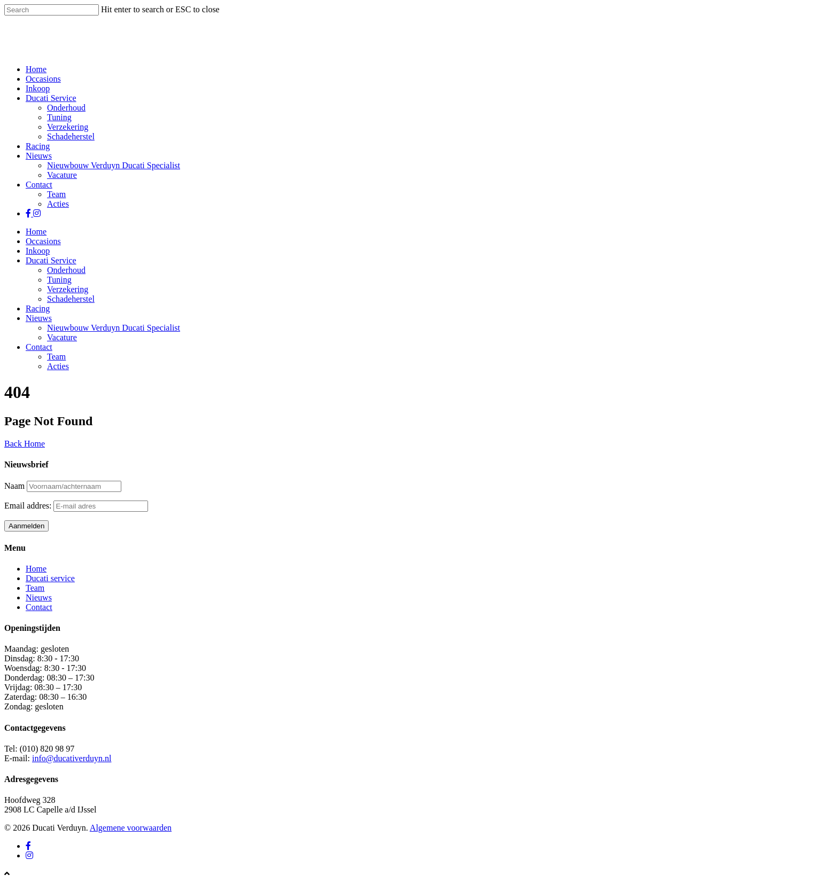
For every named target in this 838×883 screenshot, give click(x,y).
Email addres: (28, 505)
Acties (58, 203)
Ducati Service (51, 98)
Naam (14, 485)
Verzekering (67, 126)
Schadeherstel (71, 136)
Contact (39, 184)
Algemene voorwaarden (131, 827)
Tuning (59, 117)
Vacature (62, 174)
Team (56, 194)
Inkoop (38, 88)
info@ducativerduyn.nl (71, 758)
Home (36, 69)
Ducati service (50, 578)
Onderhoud (66, 107)
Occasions (43, 78)
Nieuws (39, 155)
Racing (38, 146)
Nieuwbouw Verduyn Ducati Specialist (113, 165)
